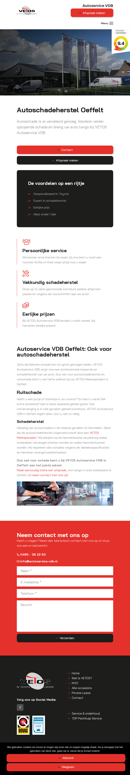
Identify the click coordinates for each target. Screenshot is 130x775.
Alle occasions (82, 688)
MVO (75, 683)
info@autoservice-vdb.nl (37, 561)
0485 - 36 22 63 (31, 554)
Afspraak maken (94, 13)
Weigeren (68, 767)
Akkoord (68, 758)
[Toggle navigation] (111, 23)
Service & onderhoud (86, 713)
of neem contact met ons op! (48, 475)
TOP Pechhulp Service (87, 718)
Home (76, 673)
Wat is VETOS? (82, 678)
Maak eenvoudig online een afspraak (41, 470)
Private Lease (81, 693)
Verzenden (67, 638)
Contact (67, 150)
